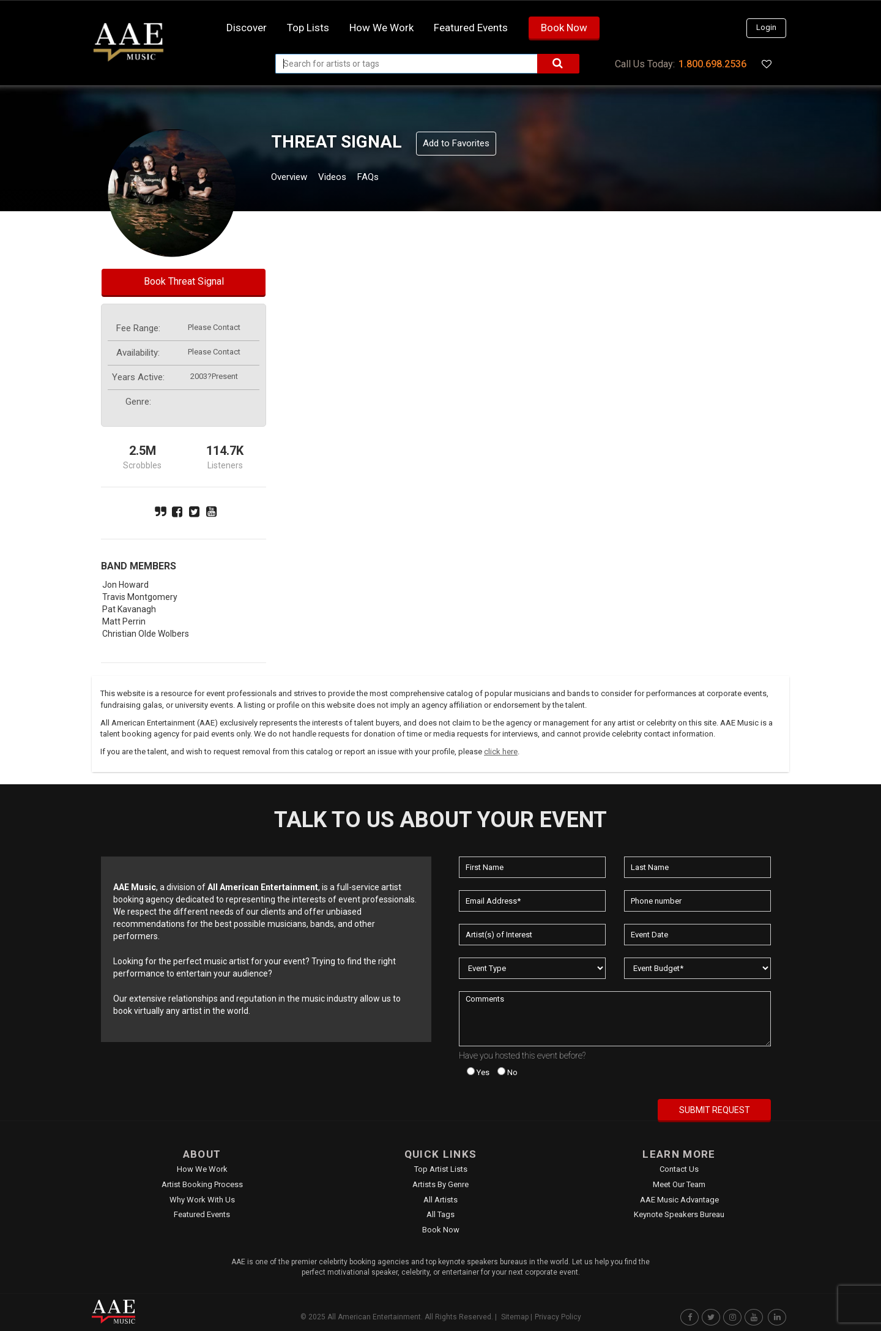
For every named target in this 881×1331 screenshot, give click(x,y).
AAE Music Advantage (679, 1199)
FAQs (390, 178)
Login (766, 27)
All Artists (440, 1199)
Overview (293, 178)
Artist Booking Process (202, 1184)
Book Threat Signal (184, 281)
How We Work (202, 1169)
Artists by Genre (440, 1184)
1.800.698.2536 (712, 64)
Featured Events (471, 27)
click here (501, 751)
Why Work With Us (202, 1199)
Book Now (564, 27)
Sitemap (515, 1317)
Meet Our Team (679, 1184)
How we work (381, 27)
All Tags (440, 1214)
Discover (246, 27)
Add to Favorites (456, 143)
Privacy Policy (558, 1317)
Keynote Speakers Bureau (679, 1214)
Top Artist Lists (440, 1169)
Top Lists (308, 27)
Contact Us (679, 1169)
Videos (347, 178)
